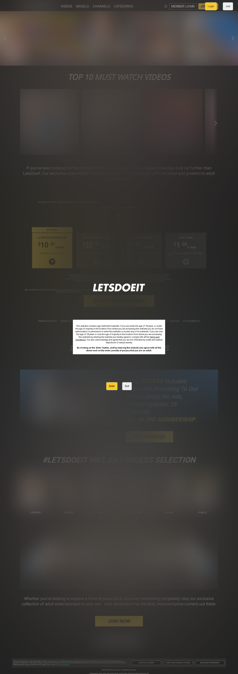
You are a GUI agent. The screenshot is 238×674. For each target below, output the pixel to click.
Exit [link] (127, 386)
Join (227, 6)
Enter (112, 386)
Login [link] (211, 6)
